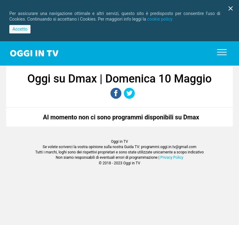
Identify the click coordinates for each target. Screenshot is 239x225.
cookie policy (159, 19)
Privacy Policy (171, 157)
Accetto (19, 29)
